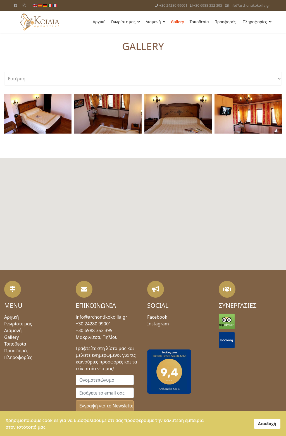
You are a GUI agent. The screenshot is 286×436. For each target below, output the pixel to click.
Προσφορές (225, 21)
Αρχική (99, 21)
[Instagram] (24, 5)
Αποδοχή (267, 423)
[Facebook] (15, 5)
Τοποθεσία (199, 21)
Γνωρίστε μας (123, 21)
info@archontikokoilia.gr (250, 5)
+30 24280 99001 (173, 5)
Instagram (158, 324)
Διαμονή (153, 21)
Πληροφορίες (254, 21)
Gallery (177, 21)
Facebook (157, 317)
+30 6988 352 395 (207, 5)
